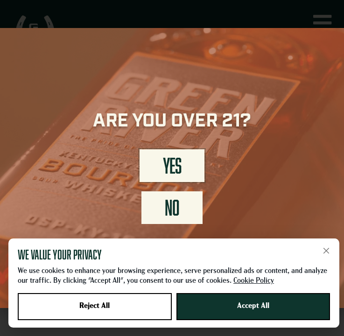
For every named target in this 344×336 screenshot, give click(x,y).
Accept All (253, 306)
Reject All (94, 306)
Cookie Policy (253, 281)
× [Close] (326, 250)
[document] (172, 168)
